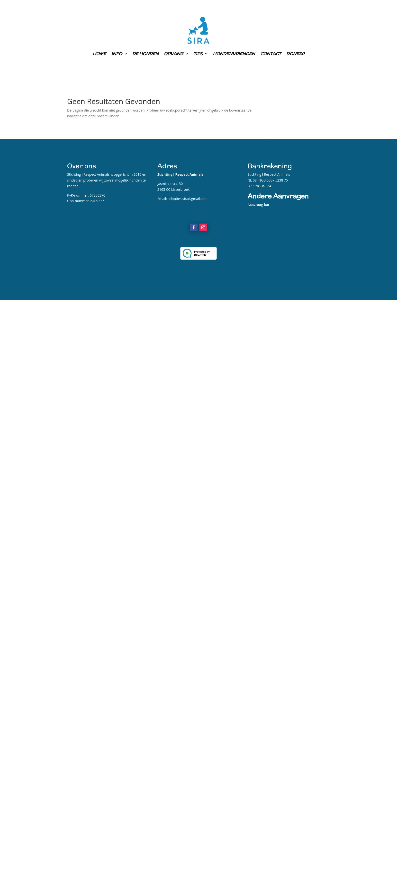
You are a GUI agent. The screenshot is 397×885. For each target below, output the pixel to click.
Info (116, 54)
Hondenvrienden (234, 54)
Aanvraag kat (258, 204)
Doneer (295, 54)
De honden (145, 54)
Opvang (173, 54)
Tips (198, 54)
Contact (270, 54)
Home (99, 54)
